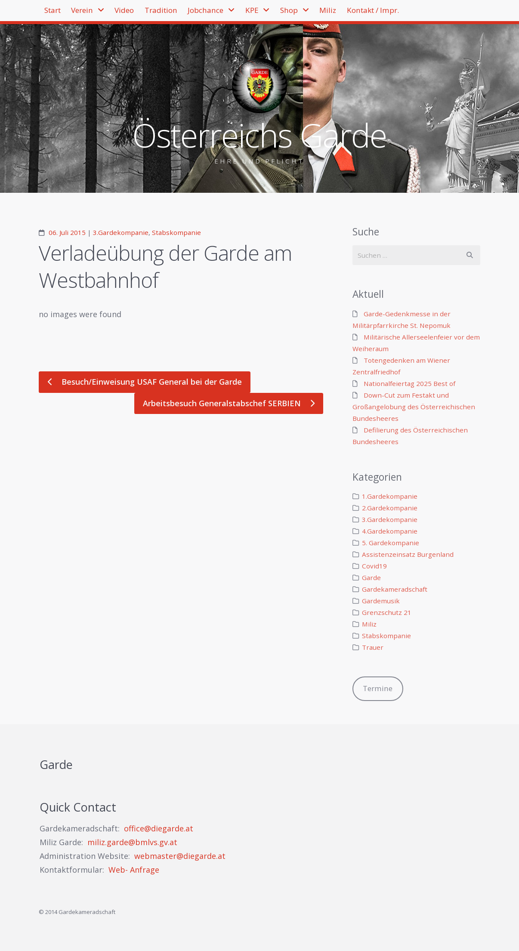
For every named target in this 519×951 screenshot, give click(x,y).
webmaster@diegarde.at (180, 856)
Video (147, 13)
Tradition (192, 13)
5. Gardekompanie (390, 542)
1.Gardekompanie (389, 496)
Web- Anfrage (133, 870)
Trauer (372, 647)
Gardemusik (381, 600)
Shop (346, 13)
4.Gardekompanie (389, 531)
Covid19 (374, 566)
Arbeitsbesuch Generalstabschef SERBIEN (223, 403)
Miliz (393, 13)
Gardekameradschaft (394, 589)
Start (57, 13)
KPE (301, 13)
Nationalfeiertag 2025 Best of (409, 383)
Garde (371, 577)
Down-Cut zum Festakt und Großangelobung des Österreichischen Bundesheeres (413, 407)
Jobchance (246, 13)
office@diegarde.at (158, 828)
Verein (96, 13)
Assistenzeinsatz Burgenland (408, 554)
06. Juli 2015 (67, 232)
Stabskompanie (176, 232)
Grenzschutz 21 (386, 612)
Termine (377, 688)
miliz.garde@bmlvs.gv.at (132, 842)
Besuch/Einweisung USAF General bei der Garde (150, 382)
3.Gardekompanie (120, 232)
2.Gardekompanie (389, 507)
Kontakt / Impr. (76, 40)
